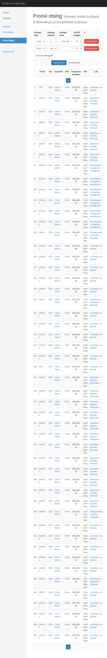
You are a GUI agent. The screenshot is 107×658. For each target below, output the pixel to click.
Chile (67, 87)
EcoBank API (8, 52)
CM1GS (42, 165)
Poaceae (94, 377)
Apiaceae (94, 98)
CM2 (41, 366)
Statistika (7, 18)
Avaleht (6, 13)
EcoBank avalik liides (14, 3)
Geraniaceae (95, 165)
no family (94, 87)
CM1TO (42, 299)
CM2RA (42, 511)
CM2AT (42, 444)
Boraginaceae (96, 232)
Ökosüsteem (8, 32)
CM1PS (42, 232)
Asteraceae (95, 299)
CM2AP (42, 377)
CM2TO (42, 579)
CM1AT (42, 98)
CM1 (41, 87)
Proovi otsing (8, 40)
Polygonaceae (96, 511)
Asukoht (6, 26)
